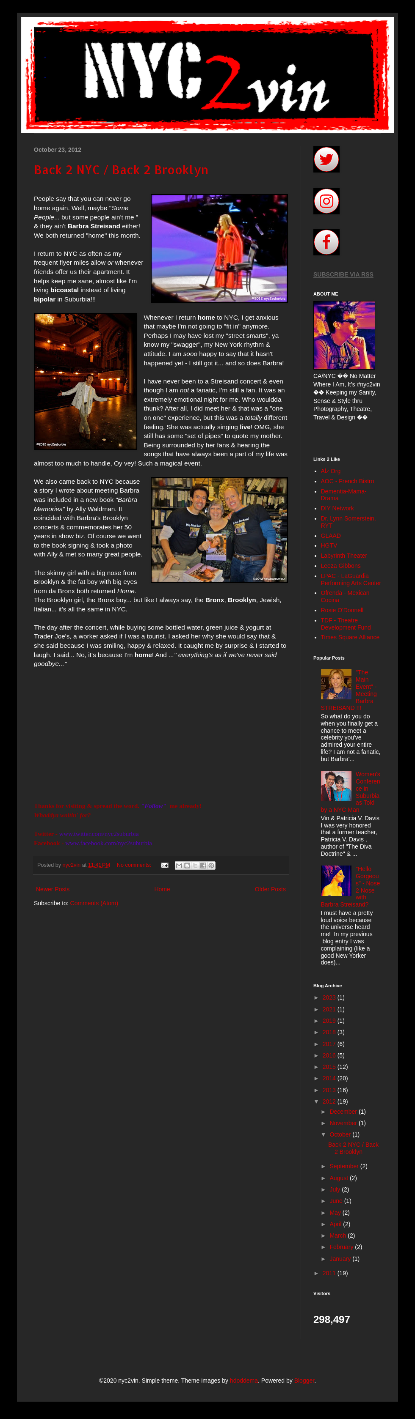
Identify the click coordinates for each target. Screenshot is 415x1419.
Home (162, 889)
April (336, 1224)
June (336, 1200)
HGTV (329, 545)
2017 (330, 1044)
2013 (330, 1090)
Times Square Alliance (350, 637)
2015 (330, 1066)
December (343, 1111)
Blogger (304, 1380)
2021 (330, 1009)
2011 (330, 1273)
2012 (330, 1101)
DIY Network (337, 508)
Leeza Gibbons (341, 565)
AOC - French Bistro (347, 481)
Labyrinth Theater (344, 555)
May (335, 1212)
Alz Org (331, 471)
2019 (330, 1020)
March (338, 1235)
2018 (330, 1032)
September (344, 1166)
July (335, 1189)
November (343, 1123)
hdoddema (244, 1380)
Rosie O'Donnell (342, 610)
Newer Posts (52, 889)
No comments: (135, 865)
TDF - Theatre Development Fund (346, 624)
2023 (330, 997)
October (340, 1134)
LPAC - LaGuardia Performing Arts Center (351, 579)
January (340, 1258)
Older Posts (270, 889)
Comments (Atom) (94, 903)
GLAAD (331, 535)
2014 (330, 1078)
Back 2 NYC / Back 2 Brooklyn (121, 169)
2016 (330, 1055)
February (342, 1247)
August (339, 1178)
